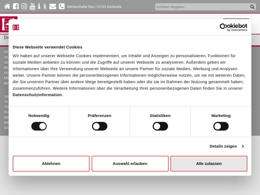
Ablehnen (51, 163)
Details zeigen (223, 146)
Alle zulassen (209, 163)
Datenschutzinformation (37, 94)
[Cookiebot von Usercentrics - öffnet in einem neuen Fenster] (223, 27)
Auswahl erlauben (130, 163)
